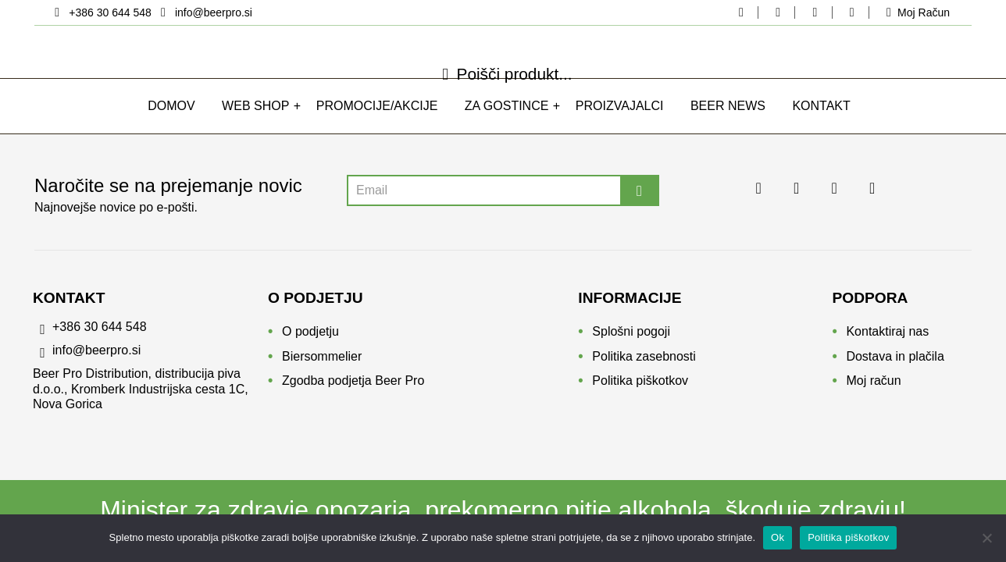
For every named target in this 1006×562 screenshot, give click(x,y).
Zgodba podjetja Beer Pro (353, 386)
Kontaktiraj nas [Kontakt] (887, 336)
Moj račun (873, 386)
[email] (203, 12)
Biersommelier (322, 361)
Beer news (727, 123)
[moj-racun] (915, 12)
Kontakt (821, 123)
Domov (171, 123)
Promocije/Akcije (377, 123)
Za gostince (507, 123)
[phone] (150, 336)
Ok (777, 537)
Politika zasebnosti (644, 361)
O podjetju (310, 336)
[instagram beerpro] (778, 12)
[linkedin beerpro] (814, 12)
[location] (101, 12)
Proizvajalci (620, 123)
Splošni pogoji (631, 336)
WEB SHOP (255, 123)
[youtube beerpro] (851, 12)
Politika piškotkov (640, 386)
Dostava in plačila (895, 361)
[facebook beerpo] (741, 12)
